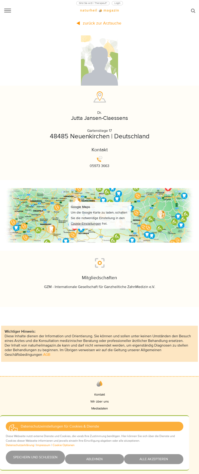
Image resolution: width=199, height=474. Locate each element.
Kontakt (99, 395)
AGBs (100, 440)
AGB (46, 354)
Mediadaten (99, 408)
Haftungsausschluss (99, 447)
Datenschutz (100, 433)
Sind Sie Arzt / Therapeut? (93, 3)
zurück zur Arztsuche (99, 23)
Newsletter (99, 454)
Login (117, 3)
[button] (86, 418)
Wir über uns (99, 401)
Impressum (99, 426)
